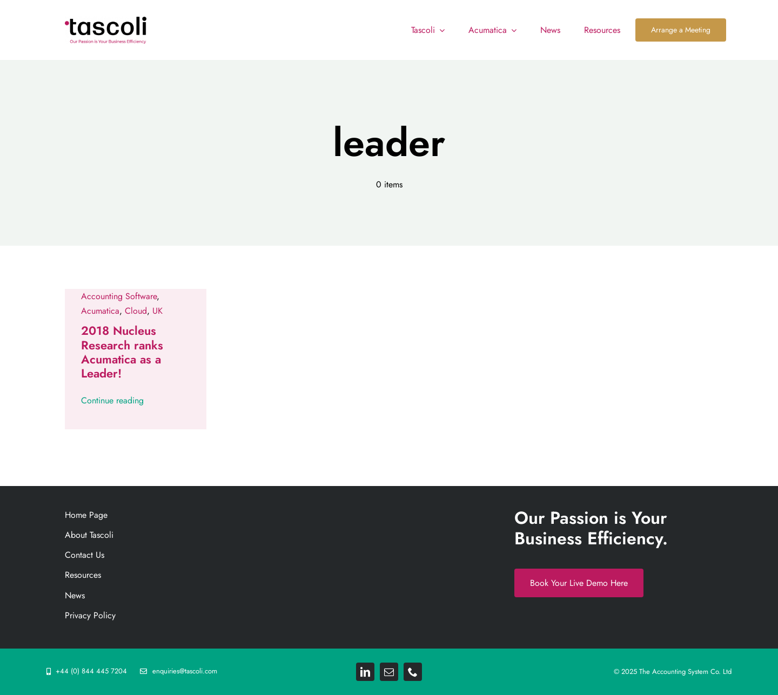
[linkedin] (365, 672)
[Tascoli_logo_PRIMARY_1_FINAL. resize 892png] (105, 21)
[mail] (389, 672)
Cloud (136, 311)
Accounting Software (119, 296)
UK (157, 311)
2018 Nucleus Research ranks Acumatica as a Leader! (122, 352)
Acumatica (100, 311)
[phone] (413, 672)
